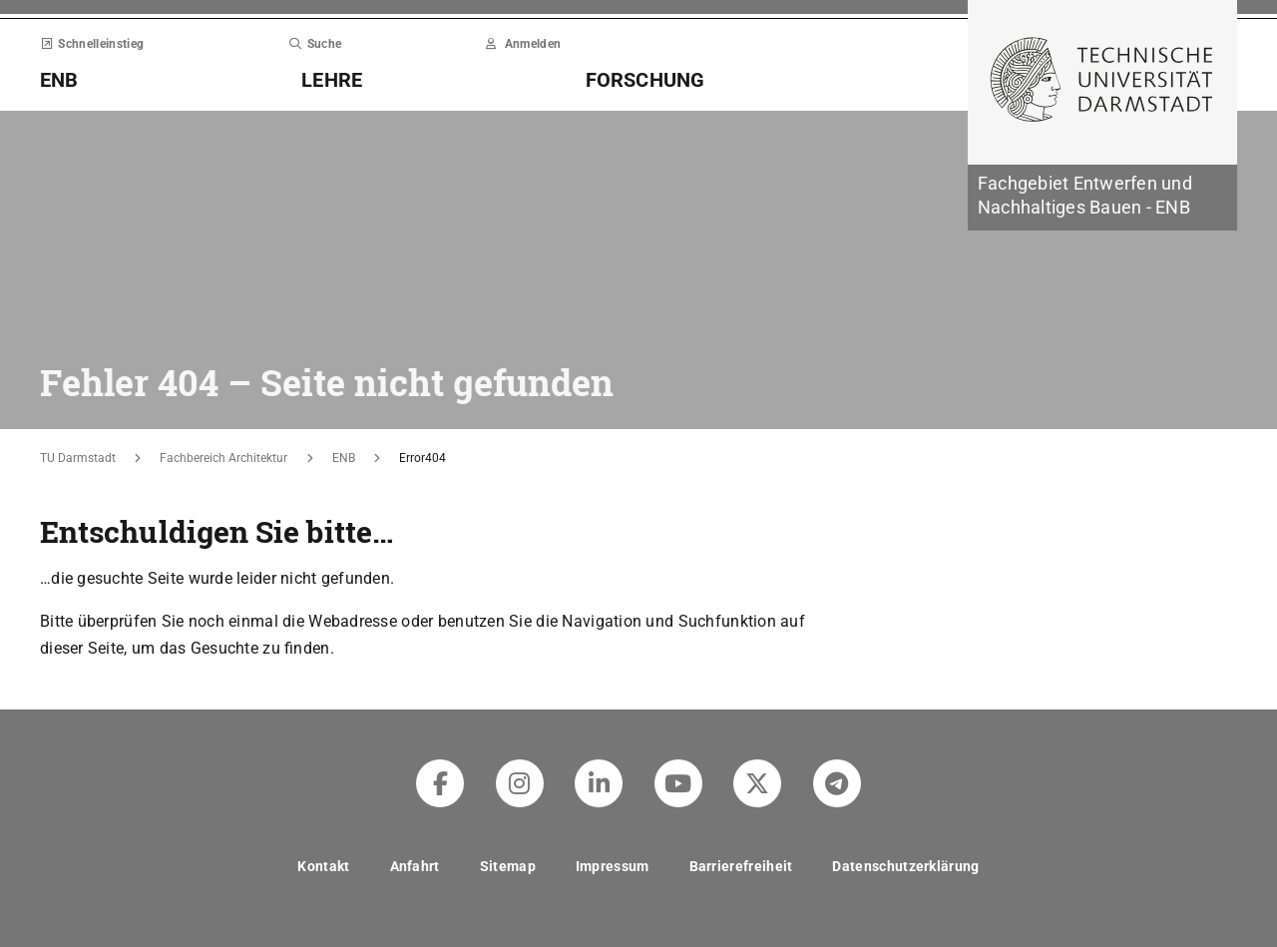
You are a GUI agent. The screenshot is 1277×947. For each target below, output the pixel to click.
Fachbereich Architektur (223, 458)
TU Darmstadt (78, 458)
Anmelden (523, 44)
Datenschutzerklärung (905, 866)
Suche (314, 44)
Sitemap (508, 866)
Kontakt (323, 866)
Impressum (612, 866)
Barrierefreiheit (741, 866)
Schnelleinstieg (92, 44)
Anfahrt (415, 866)
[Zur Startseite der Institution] (1102, 198)
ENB (343, 458)
